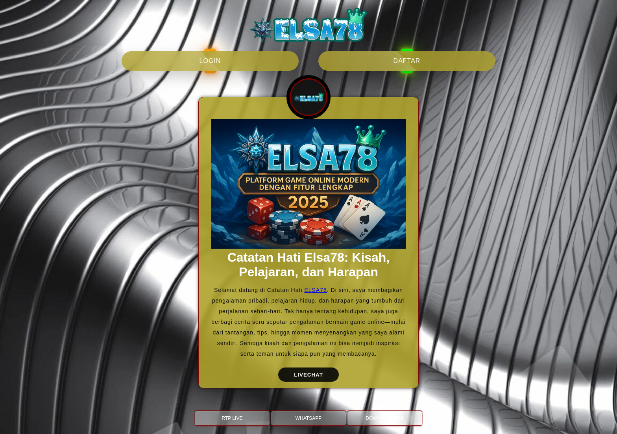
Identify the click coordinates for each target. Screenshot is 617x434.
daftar (407, 60)
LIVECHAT (308, 375)
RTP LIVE (232, 418)
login (210, 60)
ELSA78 (315, 290)
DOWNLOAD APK (385, 418)
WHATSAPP (308, 418)
